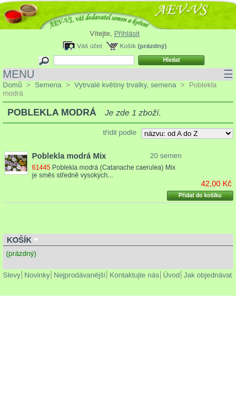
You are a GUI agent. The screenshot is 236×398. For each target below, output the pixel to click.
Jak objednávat (207, 275)
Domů (12, 85)
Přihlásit (126, 33)
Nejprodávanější (80, 275)
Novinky (37, 275)
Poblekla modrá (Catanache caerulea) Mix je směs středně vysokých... (104, 171)
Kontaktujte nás (134, 275)
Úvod (171, 275)
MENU (118, 74)
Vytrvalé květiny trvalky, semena (125, 85)
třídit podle (120, 132)
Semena (48, 85)
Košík (128, 45)
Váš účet (89, 45)
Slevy (11, 275)
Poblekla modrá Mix (69, 155)
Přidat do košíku (200, 195)
